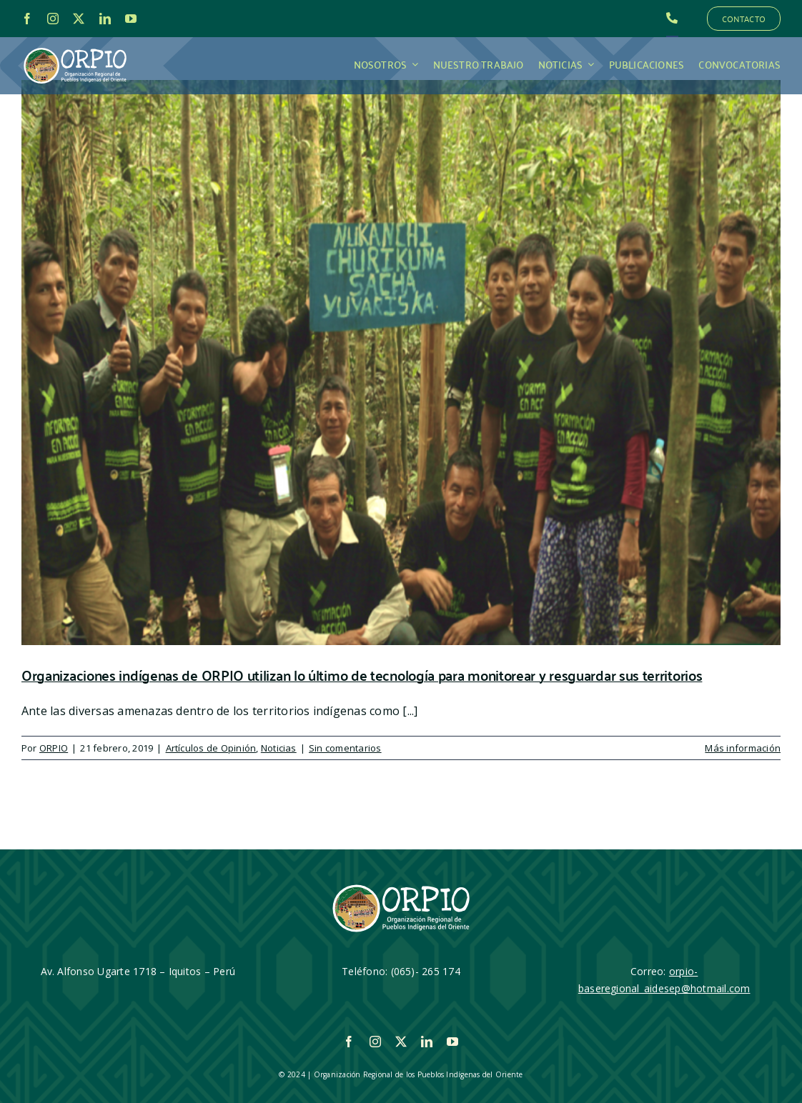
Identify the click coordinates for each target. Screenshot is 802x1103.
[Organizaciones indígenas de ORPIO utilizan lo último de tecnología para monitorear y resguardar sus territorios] (401, 362)
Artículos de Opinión (211, 748)
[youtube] (131, 18)
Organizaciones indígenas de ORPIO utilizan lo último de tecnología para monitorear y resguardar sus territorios (361, 675)
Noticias (279, 748)
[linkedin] (105, 18)
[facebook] (27, 18)
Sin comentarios (345, 748)
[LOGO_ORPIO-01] (75, 48)
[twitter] (78, 18)
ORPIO (53, 748)
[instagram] (53, 18)
